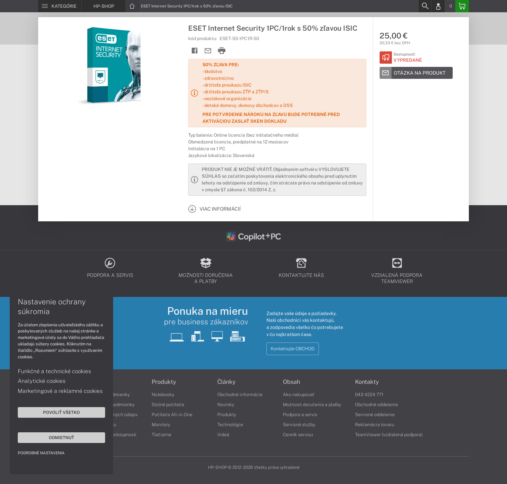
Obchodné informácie (240, 394)
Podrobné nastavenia (41, 453)
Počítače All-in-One (172, 414)
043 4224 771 (369, 394)
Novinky (225, 404)
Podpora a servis (300, 414)
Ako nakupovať (298, 394)
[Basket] (462, 6)
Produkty (164, 382)
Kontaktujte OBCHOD (293, 348)
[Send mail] (208, 51)
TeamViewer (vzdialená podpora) (389, 434)
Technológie (230, 424)
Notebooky (163, 394)
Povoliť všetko (61, 412)
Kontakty (367, 382)
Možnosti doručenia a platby (312, 404)
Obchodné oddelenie (376, 404)
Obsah (291, 382)
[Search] (424, 6)
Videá (223, 434)
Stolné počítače (168, 404)
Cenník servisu (298, 434)
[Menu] (59, 6)
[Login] (438, 6)
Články (226, 382)
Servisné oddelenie (375, 414)
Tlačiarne (161, 434)
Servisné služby (299, 424)
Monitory (161, 424)
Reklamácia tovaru (374, 424)
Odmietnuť (61, 437)
